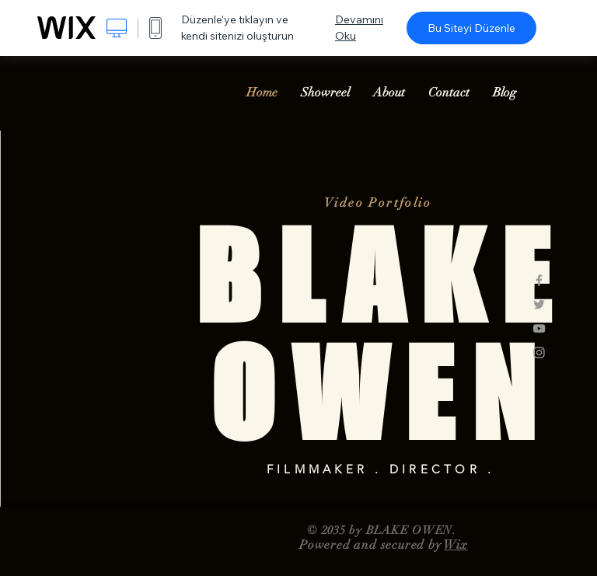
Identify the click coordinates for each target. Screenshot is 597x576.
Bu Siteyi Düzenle (471, 28)
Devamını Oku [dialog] (359, 27)
